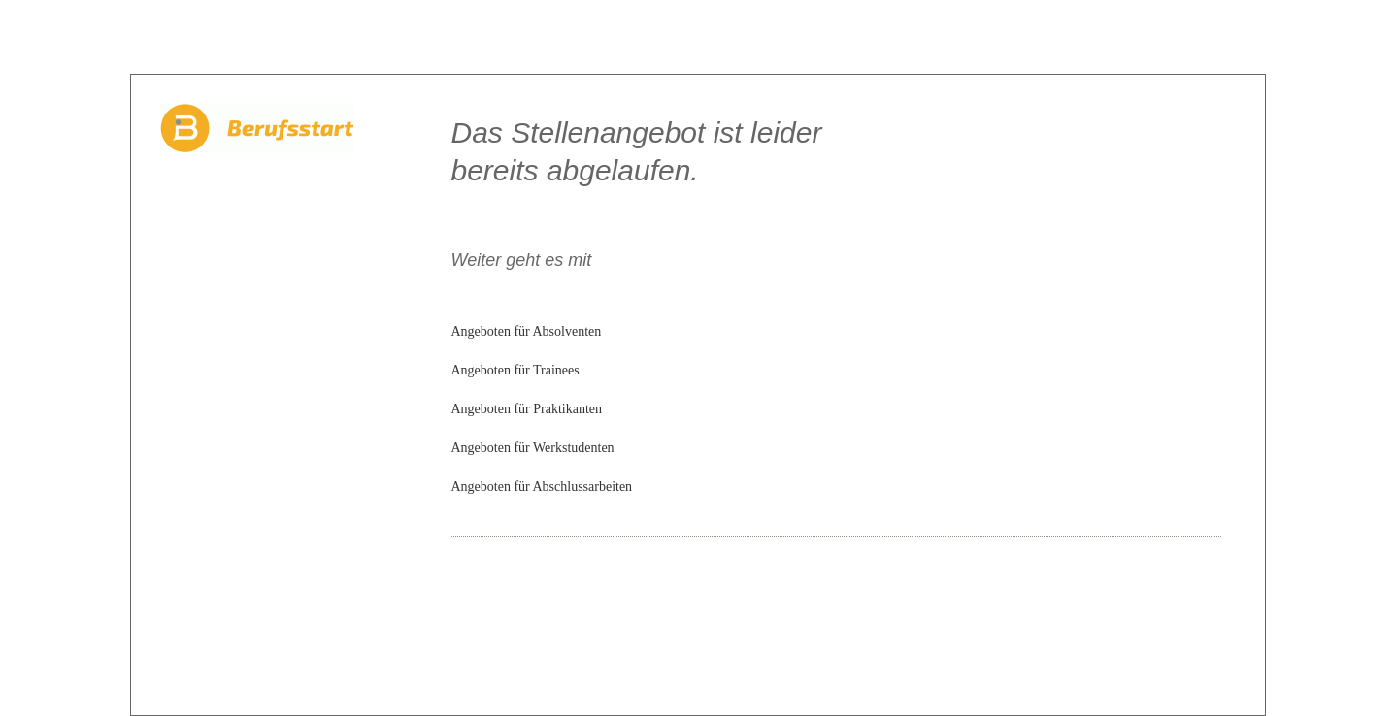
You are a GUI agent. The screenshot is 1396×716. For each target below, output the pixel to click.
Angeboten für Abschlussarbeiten (542, 486)
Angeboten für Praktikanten (527, 409)
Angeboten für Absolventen (526, 331)
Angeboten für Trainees (515, 370)
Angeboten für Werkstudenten (533, 447)
